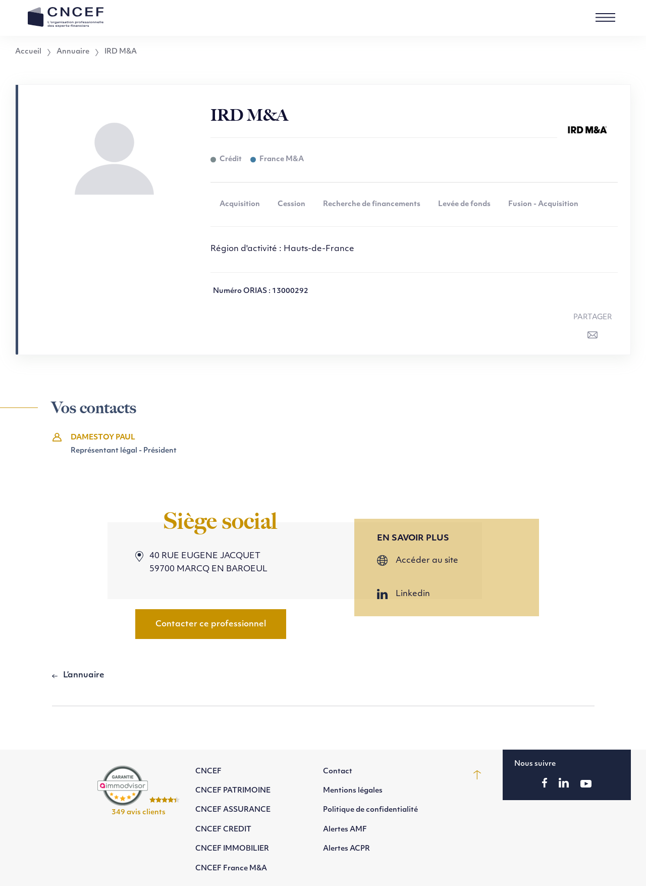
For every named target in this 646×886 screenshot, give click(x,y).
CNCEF (208, 771)
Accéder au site (427, 561)
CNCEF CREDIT (223, 829)
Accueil (28, 52)
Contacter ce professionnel (210, 624)
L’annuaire (83, 675)
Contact (337, 771)
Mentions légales (353, 791)
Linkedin (413, 594)
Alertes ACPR (346, 849)
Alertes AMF (345, 829)
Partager (592, 317)
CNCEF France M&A (231, 868)
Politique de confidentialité (370, 810)
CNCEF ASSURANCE (233, 810)
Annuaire (73, 52)
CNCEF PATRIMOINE (233, 791)
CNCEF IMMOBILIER (232, 849)
